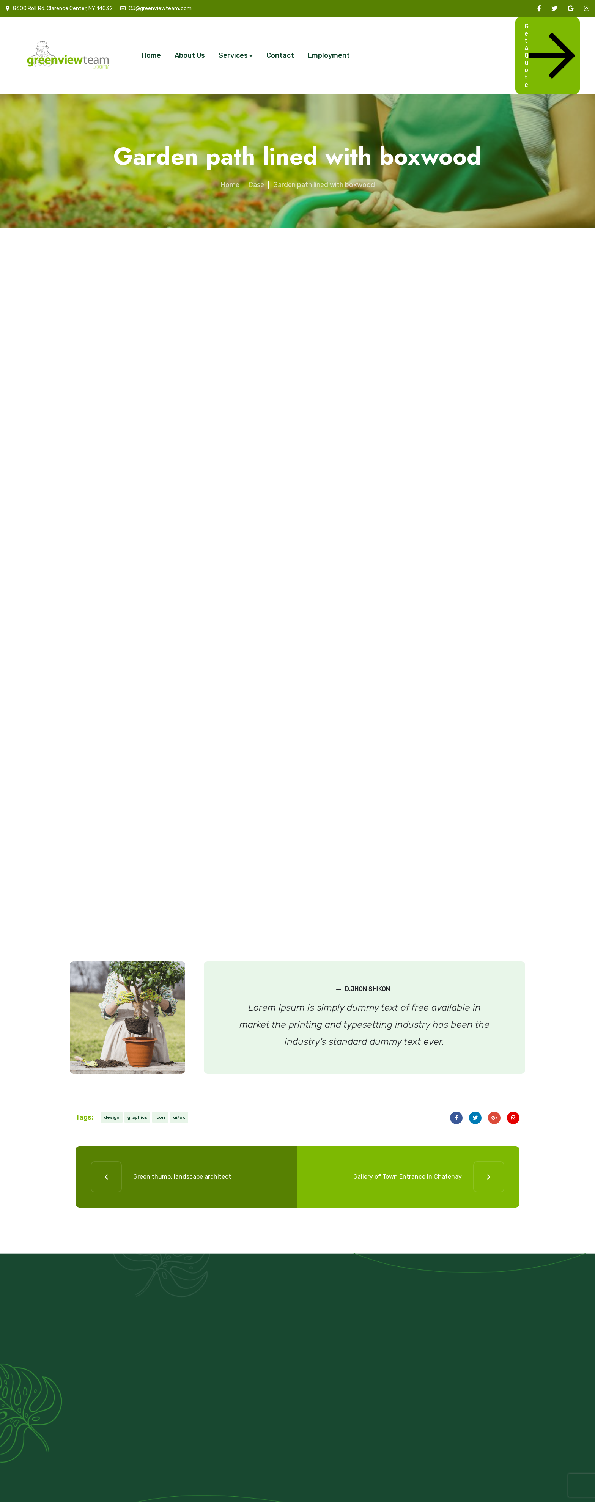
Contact (280, 55)
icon (160, 1117)
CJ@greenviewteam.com (160, 8)
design (112, 1117)
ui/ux (179, 1117)
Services (233, 55)
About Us (190, 55)
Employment (329, 55)
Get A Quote (549, 55)
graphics (137, 1117)
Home (151, 55)
